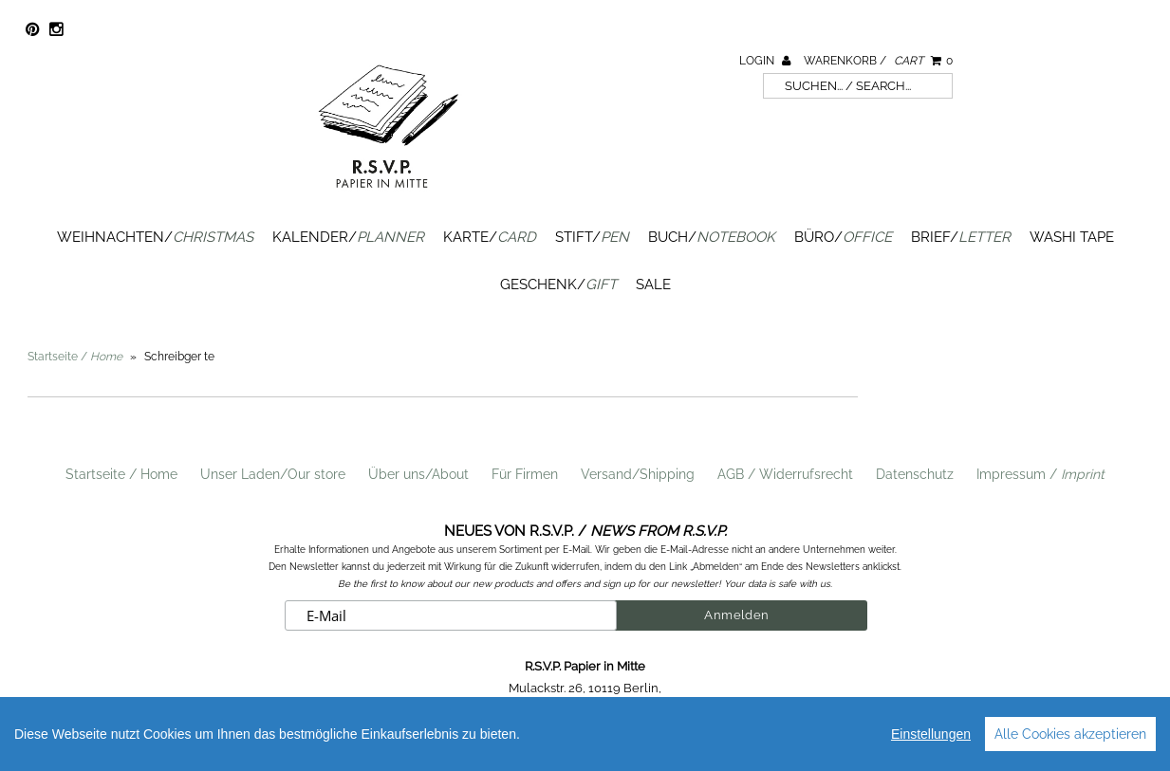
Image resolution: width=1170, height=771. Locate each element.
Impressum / (1040, 474)
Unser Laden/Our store (272, 474)
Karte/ (489, 237)
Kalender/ (348, 237)
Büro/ (843, 237)
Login (764, 60)
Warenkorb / (878, 60)
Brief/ (961, 237)
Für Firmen (525, 474)
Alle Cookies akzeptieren (1070, 734)
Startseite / (75, 356)
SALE (653, 284)
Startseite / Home (121, 474)
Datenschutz (915, 474)
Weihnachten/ (155, 237)
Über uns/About (418, 474)
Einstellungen (931, 734)
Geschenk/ (558, 284)
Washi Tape (1072, 237)
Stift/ (592, 237)
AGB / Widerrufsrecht (785, 474)
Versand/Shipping (638, 474)
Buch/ (711, 237)
